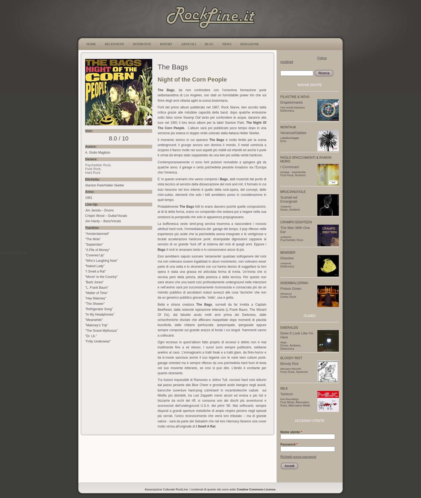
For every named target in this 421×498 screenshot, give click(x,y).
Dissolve (287, 258)
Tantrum (286, 394)
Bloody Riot (289, 364)
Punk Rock (93, 169)
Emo (283, 141)
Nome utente (291, 432)
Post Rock (286, 175)
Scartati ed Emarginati (288, 199)
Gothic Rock (288, 296)
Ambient (300, 175)
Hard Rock (92, 173)
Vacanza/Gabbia (293, 133)
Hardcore (302, 371)
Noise (284, 209)
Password (289, 444)
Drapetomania (291, 102)
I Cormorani (289, 167)
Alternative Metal (299, 405)
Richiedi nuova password (298, 457)
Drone (284, 345)
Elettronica (287, 110)
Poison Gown (290, 289)
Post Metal (287, 402)
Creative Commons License (256, 489)
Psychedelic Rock (98, 165)
